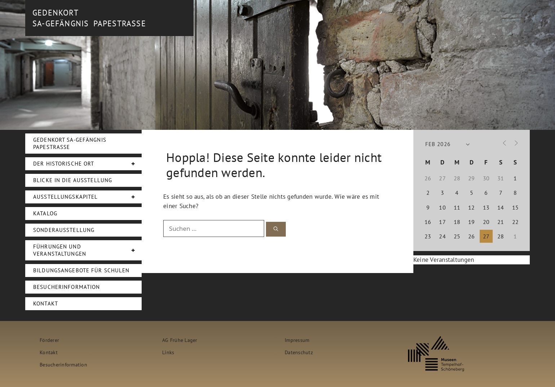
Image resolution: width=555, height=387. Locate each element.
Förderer (49, 340)
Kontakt (45, 303)
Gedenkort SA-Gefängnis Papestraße (69, 143)
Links (168, 352)
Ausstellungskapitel (87, 196)
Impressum (297, 340)
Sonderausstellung (63, 230)
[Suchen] (276, 229)
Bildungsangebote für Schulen (81, 270)
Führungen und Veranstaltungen (87, 250)
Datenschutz (299, 352)
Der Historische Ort (87, 163)
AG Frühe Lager (179, 340)
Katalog (45, 213)
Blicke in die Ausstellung (72, 180)
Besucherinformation (66, 286)
